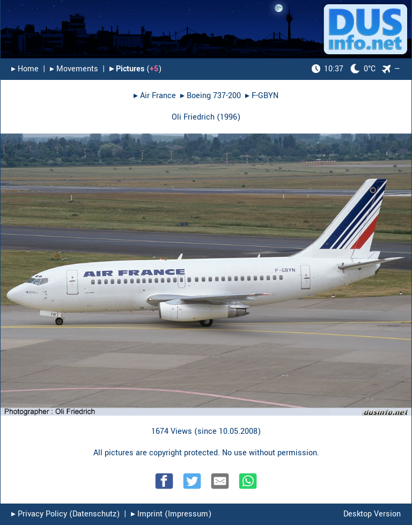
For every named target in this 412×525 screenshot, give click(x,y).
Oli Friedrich (193, 117)
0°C (344, 69)
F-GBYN (265, 95)
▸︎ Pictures (126, 69)
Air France (158, 95)
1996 (228, 117)
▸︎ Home (25, 69)
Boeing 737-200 (214, 95)
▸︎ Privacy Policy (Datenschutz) (65, 514)
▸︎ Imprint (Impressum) (171, 514)
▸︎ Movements (74, 69)
